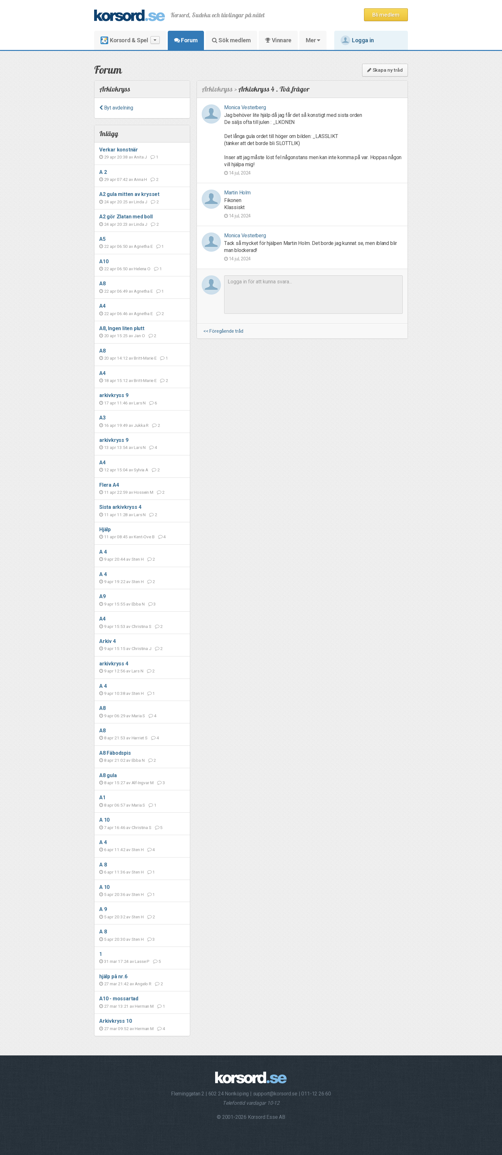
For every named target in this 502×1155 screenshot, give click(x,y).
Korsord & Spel (130, 40)
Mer (313, 40)
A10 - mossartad (118, 999)
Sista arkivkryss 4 (120, 507)
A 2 (103, 172)
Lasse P (142, 961)
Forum (186, 40)
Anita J (140, 156)
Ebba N (138, 603)
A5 (102, 239)
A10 (103, 261)
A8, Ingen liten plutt (121, 328)
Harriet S (140, 737)
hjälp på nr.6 (113, 976)
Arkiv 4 (107, 641)
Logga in (357, 40)
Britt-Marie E (145, 358)
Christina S (141, 626)
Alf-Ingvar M (143, 782)
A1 (102, 797)
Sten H (138, 559)
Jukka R (141, 425)
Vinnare (278, 40)
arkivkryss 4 (113, 664)
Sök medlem (231, 40)
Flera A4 (109, 485)
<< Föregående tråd (223, 331)
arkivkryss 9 (113, 395)
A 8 (103, 865)
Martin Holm (237, 193)
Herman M (144, 1006)
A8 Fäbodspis (115, 753)
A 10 (104, 820)
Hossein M (143, 492)
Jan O (139, 335)
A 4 (103, 552)
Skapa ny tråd (385, 70)
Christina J (141, 648)
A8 (102, 284)
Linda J (140, 201)
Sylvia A (141, 469)
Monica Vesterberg (245, 107)
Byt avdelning (116, 108)
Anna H (140, 179)
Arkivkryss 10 (115, 1021)
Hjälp (105, 529)
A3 (102, 418)
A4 (102, 306)
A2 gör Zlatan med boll (126, 217)
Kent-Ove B (144, 536)
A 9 (103, 909)
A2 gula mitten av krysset (129, 194)
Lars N (140, 402)
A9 (102, 596)
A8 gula (108, 775)
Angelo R (143, 983)
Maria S (138, 715)
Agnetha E (143, 246)
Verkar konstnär (118, 150)
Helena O (142, 268)
